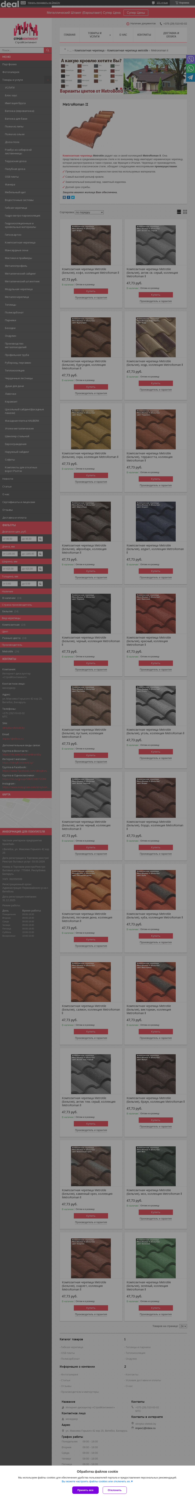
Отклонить (115, 1490)
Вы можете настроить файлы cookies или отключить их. (96, 1481)
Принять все (85, 1490)
